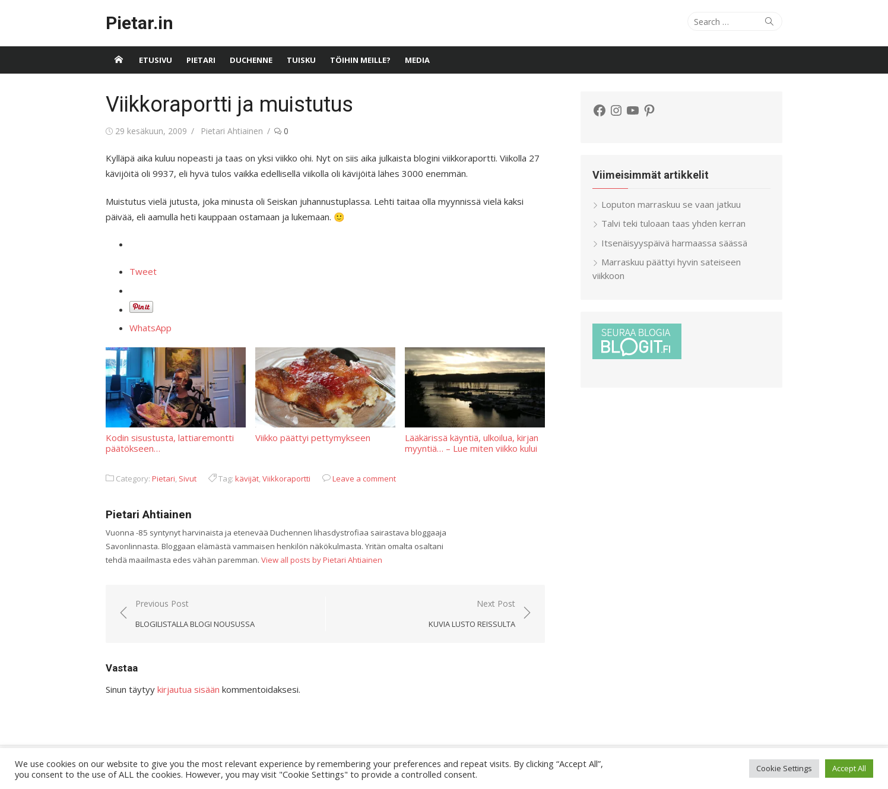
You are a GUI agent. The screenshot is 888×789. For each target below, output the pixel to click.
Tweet (143, 271)
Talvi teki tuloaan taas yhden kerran (673, 223)
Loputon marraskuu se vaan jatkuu (671, 204)
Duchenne (251, 60)
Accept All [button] (849, 768)
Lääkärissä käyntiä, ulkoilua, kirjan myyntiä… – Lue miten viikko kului (475, 400)
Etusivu (155, 60)
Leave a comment (364, 478)
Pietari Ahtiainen (232, 131)
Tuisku (301, 60)
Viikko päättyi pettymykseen (325, 395)
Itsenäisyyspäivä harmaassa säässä (674, 243)
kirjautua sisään (188, 689)
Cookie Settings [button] (784, 768)
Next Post (472, 614)
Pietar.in (139, 22)
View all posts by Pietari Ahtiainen (321, 559)
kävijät (247, 478)
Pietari (200, 60)
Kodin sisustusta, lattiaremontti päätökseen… (176, 400)
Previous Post (195, 614)
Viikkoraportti (286, 478)
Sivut (187, 478)
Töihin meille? (360, 60)
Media (417, 60)
